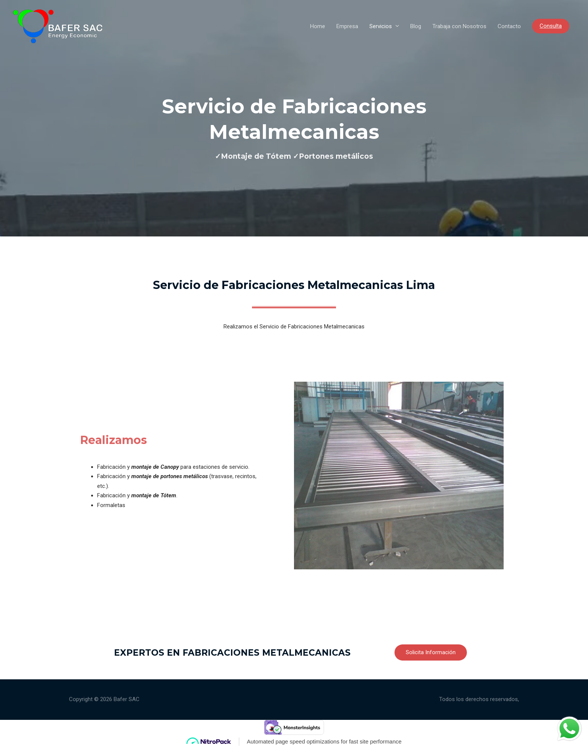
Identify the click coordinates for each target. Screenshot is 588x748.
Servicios (380, 26)
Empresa (347, 26)
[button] (430, 652)
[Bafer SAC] (57, 25)
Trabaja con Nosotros (459, 26)
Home (317, 26)
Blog (415, 26)
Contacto (509, 26)
